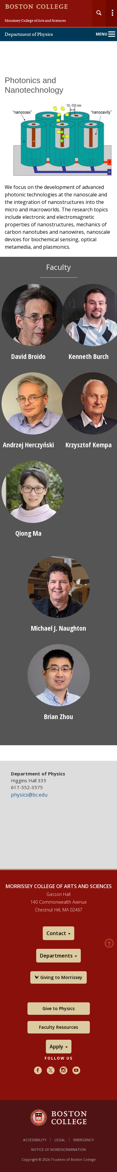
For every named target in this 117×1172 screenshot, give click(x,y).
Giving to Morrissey (58, 977)
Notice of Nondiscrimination (58, 1149)
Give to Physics (58, 1008)
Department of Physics (29, 34)
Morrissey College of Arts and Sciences (35, 20)
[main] (58, 414)
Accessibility (34, 1139)
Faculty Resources (58, 1027)
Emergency (83, 1139)
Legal (60, 1139)
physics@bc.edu (29, 794)
